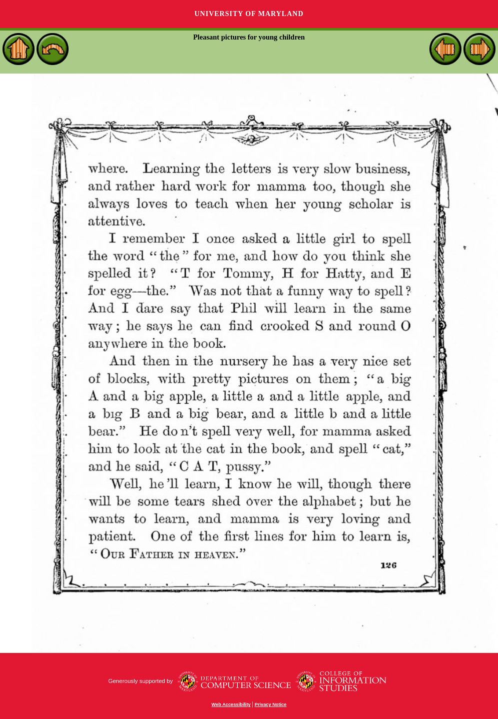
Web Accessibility (231, 704)
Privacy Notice (271, 704)
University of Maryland (248, 14)
